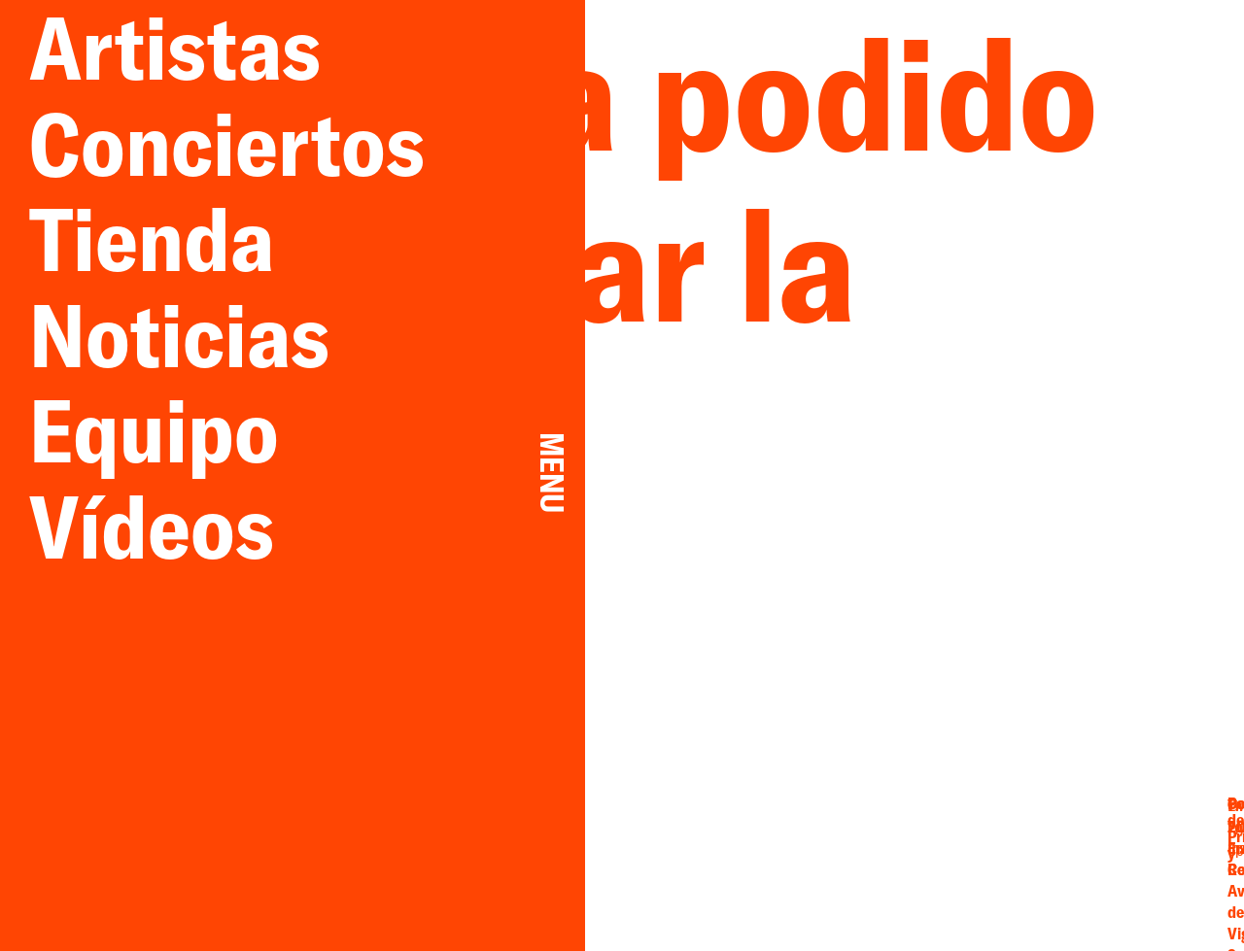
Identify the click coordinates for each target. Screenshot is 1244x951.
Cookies (1112, 869)
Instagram (911, 871)
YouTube (984, 853)
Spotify (984, 871)
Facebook (911, 853)
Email (911, 835)
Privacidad (1112, 851)
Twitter (983, 835)
